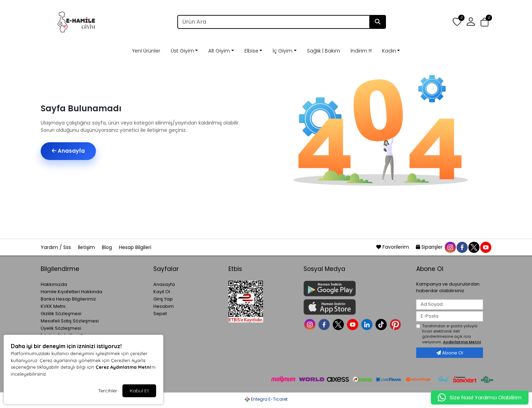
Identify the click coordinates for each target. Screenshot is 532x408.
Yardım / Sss (56, 247)
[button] (471, 22)
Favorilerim (393, 246)
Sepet (160, 313)
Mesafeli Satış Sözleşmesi (70, 321)
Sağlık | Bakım (323, 50)
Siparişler (430, 246)
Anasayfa (68, 150)
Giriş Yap (163, 299)
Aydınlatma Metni (462, 342)
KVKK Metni (53, 306)
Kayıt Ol (161, 291)
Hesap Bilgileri (135, 247)
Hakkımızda (54, 284)
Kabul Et (139, 390)
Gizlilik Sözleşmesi (61, 313)
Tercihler (107, 390)
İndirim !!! (361, 50)
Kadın (389, 50)
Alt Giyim (219, 50)
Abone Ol (449, 353)
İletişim (87, 247)
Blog (107, 247)
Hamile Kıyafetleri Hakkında (71, 291)
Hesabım (163, 306)
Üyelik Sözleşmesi (61, 328)
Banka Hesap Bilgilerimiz (68, 299)
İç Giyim (282, 50)
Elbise (251, 50)
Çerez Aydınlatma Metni (123, 367)
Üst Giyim (182, 50)
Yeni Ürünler (146, 50)
